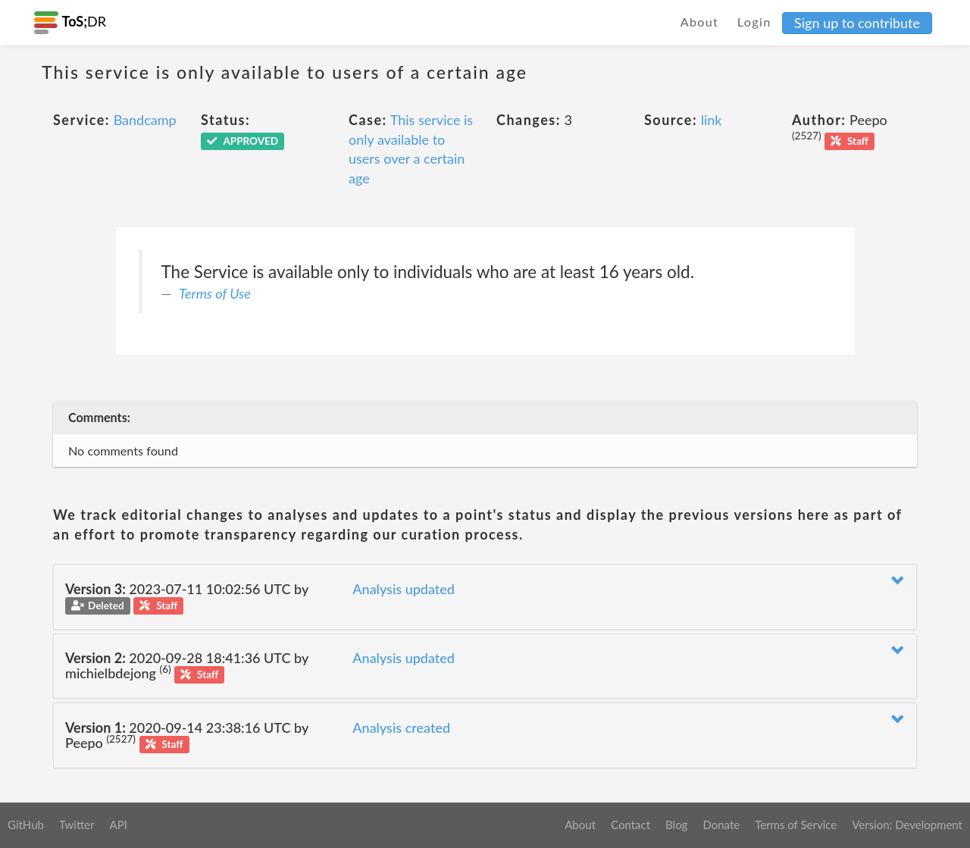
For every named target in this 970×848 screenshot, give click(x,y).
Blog (676, 824)
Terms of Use (215, 293)
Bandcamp (145, 119)
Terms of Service (796, 824)
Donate (721, 824)
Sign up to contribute (857, 22)
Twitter (77, 824)
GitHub (26, 824)
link (711, 119)
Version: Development (907, 824)
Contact (630, 824)
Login (754, 21)
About (700, 21)
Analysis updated (403, 588)
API (118, 824)
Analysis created (401, 727)
